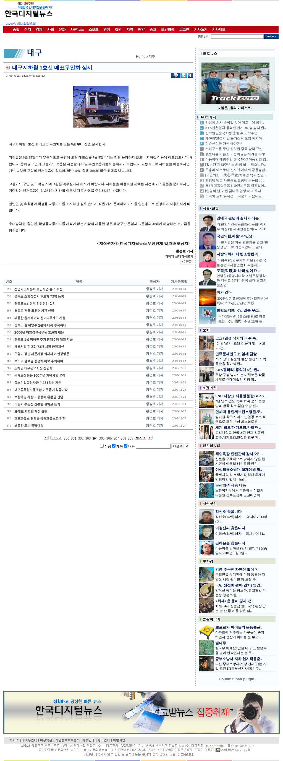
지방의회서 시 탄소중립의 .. (239, 254)
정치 (27, 29)
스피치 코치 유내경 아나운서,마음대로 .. (234, 196)
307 (116, 438)
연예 (106, 29)
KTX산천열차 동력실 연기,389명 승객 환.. (235, 128)
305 (102, 438)
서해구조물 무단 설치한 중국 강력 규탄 (234, 149)
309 (130, 438)
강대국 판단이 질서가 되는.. (239, 218)
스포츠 (93, 29)
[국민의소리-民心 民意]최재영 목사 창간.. (235, 175)
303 (88, 438)
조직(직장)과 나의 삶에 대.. (238, 271)
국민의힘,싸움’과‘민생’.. (236, 236)
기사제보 (219, 29)
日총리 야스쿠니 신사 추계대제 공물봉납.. (236, 170)
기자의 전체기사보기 (179, 256)
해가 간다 (224, 292)
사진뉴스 (77, 29)
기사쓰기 (200, 29)
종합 (16, 29)
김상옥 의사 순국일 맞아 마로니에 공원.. (234, 122)
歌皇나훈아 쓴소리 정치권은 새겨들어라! (235, 154)
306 (109, 438)
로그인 (184, 29)
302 (81, 438)
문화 (62, 29)
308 (123, 438)
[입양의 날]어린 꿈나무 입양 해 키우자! (234, 191)
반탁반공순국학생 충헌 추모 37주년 (231, 133)
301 (74, 438)
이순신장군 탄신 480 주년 (224, 144)
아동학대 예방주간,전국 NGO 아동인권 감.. (236, 159)
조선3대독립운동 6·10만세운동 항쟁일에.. (235, 186)
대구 (152, 56)
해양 (141, 29)
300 (66, 438)
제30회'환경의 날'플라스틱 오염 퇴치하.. (234, 138)
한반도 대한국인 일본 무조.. (239, 310)
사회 (50, 29)
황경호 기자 (154, 289)
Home (140, 56)
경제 (39, 29)
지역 (130, 29)
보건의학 (167, 29)
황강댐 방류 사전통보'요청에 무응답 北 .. (235, 180)
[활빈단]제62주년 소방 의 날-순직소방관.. (235, 165)
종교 (153, 29)
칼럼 (118, 29)
